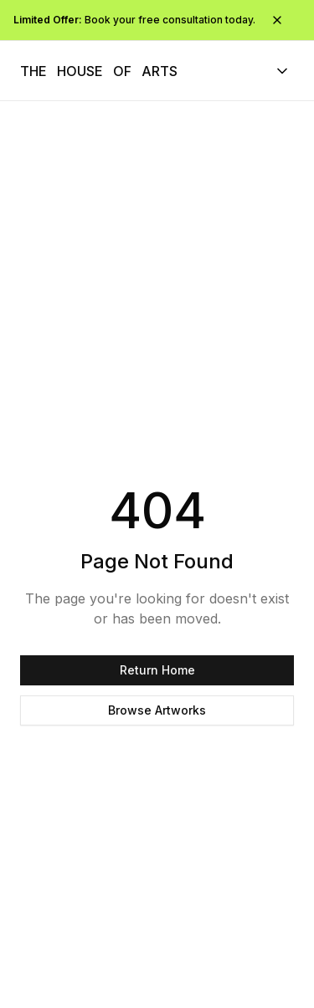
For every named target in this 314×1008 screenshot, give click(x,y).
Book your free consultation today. (134, 19)
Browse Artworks (157, 710)
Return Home (157, 670)
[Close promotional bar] (277, 20)
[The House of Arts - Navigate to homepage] (99, 71)
